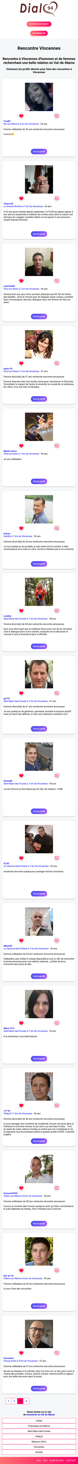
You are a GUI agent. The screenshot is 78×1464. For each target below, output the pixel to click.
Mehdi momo (10, 451)
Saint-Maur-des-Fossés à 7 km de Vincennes (26, 618)
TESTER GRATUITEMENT (39, 24)
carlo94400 (9, 286)
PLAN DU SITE (57, 1460)
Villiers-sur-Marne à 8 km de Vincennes (23, 1196)
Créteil (39, 1420)
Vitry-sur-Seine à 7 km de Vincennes (21, 289)
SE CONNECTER (39, 33)
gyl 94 (7, 698)
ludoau (7, 533)
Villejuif (39, 1436)
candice (7, 616)
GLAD (6, 863)
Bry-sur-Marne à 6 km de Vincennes (21, 124)
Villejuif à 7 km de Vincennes (18, 1113)
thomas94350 (11, 1193)
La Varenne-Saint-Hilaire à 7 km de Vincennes (26, 866)
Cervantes (9, 1358)
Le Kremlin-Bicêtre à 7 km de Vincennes (23, 206)
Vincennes (39, 1447)
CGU (45, 1460)
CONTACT (71, 1460)
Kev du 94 (8, 1275)
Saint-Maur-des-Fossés (38, 1431)
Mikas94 (8, 946)
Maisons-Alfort (39, 1441)
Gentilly (39, 1452)
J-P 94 (7, 1110)
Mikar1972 (9, 1028)
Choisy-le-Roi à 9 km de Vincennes (21, 1361)
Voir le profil (39, 151)
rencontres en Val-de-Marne (40, 1414)
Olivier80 (8, 781)
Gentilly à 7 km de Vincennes (18, 536)
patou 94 (8, 368)
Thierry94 (8, 203)
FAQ (39, 1460)
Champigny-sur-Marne (39, 1426)
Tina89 (7, 121)
